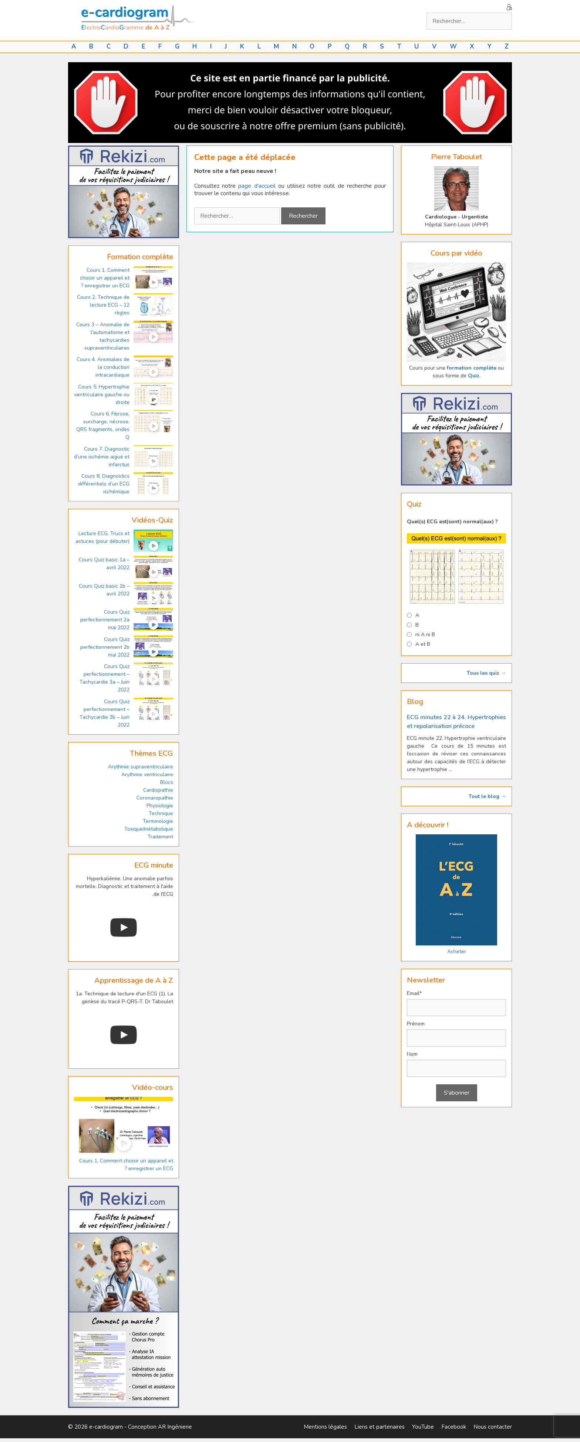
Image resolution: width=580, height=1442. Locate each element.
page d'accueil (256, 186)
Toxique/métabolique (148, 828)
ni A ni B (425, 634)
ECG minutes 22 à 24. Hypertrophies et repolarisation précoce (456, 721)
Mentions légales (325, 1427)
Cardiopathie (158, 790)
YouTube (423, 1427)
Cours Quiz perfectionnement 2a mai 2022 (104, 619)
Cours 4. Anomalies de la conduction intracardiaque (103, 367)
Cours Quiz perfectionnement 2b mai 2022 (104, 647)
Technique (161, 813)
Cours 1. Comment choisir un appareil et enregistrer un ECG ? (104, 278)
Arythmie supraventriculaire (140, 766)
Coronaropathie (154, 797)
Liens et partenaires (379, 1427)
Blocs (166, 782)
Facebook (453, 1427)
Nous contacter (492, 1427)
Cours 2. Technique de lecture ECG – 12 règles (103, 305)
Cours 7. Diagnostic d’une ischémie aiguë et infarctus (101, 456)
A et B (422, 644)
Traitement (160, 836)
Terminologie (158, 821)
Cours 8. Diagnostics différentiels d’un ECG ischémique (103, 484)
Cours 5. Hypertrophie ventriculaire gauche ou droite (101, 394)
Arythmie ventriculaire (147, 774)
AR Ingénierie (175, 1427)
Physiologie (159, 805)
